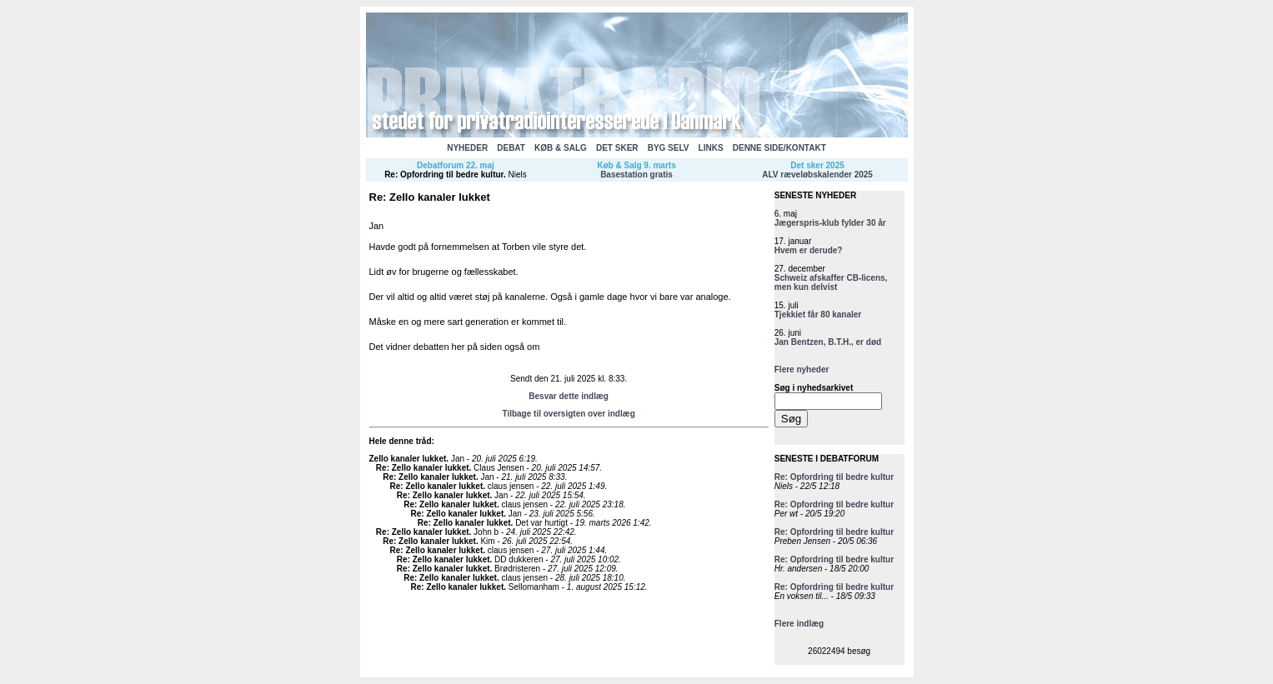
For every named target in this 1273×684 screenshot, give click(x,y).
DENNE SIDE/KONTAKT (779, 147)
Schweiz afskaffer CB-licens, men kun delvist (831, 282)
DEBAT (511, 147)
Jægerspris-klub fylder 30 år (830, 222)
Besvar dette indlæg (569, 396)
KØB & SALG (560, 147)
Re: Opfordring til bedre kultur (444, 174)
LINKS (711, 147)
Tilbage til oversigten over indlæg (568, 413)
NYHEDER (467, 147)
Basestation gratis (636, 174)
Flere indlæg (799, 623)
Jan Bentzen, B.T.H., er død (827, 342)
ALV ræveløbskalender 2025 (817, 174)
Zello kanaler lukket (408, 458)
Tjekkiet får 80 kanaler (818, 314)
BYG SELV (668, 147)
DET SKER (617, 147)
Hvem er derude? (808, 250)
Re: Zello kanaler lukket (422, 467)
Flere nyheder (801, 369)
